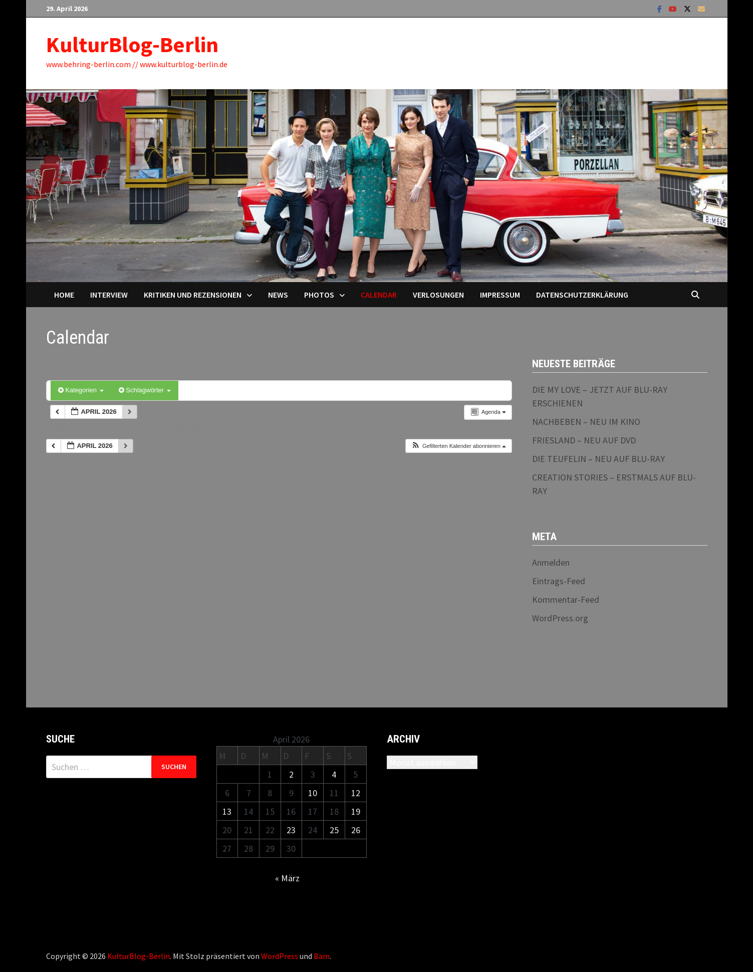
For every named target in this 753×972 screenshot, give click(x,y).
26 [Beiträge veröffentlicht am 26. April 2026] (355, 830)
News (278, 295)
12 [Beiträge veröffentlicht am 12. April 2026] (355, 793)
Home (64, 295)
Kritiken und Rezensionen (192, 295)
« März (287, 878)
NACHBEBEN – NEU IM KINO (586, 421)
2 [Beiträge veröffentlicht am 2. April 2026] (291, 774)
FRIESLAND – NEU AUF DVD (584, 440)
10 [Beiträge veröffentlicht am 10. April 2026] (312, 793)
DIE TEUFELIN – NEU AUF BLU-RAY (598, 458)
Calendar (379, 295)
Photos (319, 295)
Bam (322, 956)
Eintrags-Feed (558, 581)
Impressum (500, 295)
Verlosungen (438, 295)
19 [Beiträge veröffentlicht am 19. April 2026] (355, 811)
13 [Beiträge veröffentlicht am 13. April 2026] (226, 811)
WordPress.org (560, 618)
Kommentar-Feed (565, 599)
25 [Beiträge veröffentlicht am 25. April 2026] (334, 830)
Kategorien (81, 390)
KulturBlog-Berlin (132, 44)
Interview (109, 295)
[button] (458, 446)
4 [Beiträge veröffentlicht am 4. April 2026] (334, 774)
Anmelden (551, 562)
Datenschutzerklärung (582, 295)
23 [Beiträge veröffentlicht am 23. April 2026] (291, 830)
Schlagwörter (145, 390)
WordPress (279, 956)
